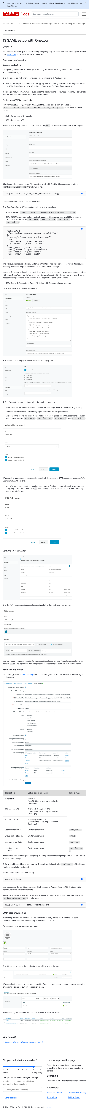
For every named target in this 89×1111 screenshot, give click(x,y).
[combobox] (55, 14)
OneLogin (11, 54)
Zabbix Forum (74, 1097)
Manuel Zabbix (9, 23)
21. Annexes (24, 23)
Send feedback (11, 1098)
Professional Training (77, 1092)
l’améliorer (11, 6)
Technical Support (54, 1092)
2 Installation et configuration (44, 23)
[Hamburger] (84, 14)
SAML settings (27, 680)
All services (52, 1097)
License (47, 1107)
